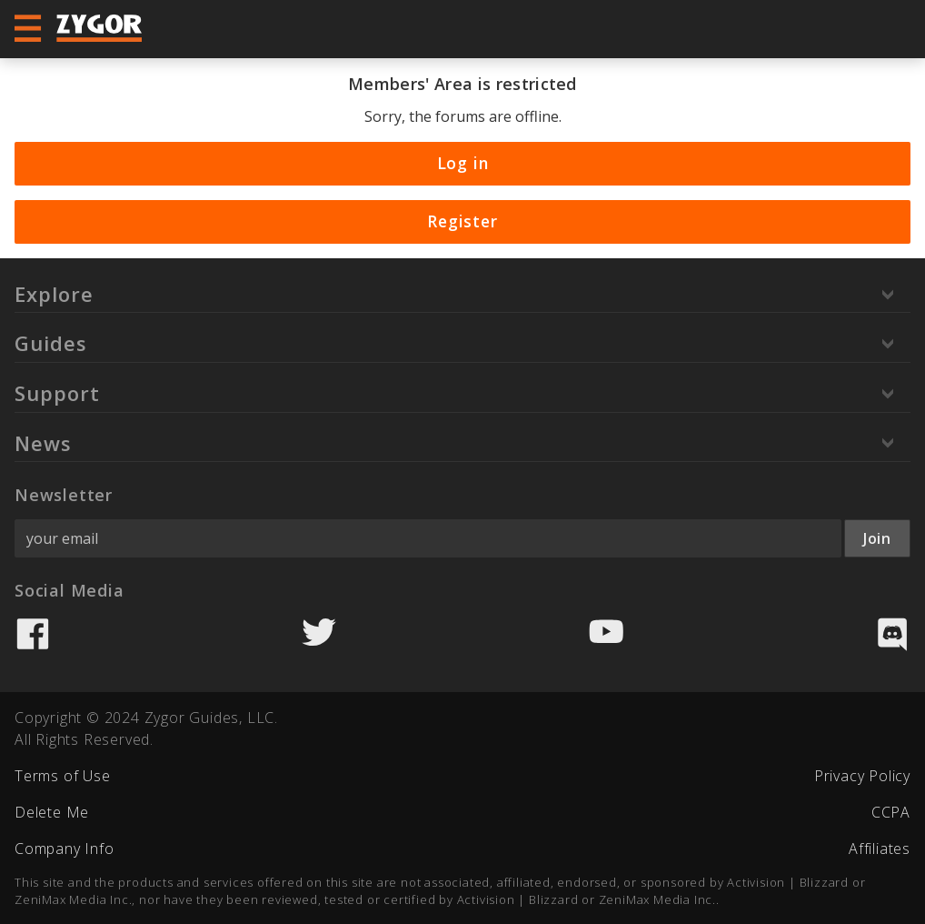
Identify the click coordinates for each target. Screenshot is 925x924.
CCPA (890, 812)
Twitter (319, 634)
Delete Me (52, 812)
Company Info (64, 849)
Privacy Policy (862, 776)
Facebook (33, 634)
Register (462, 221)
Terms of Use (63, 776)
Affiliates (879, 849)
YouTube (606, 634)
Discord (892, 634)
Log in (463, 163)
